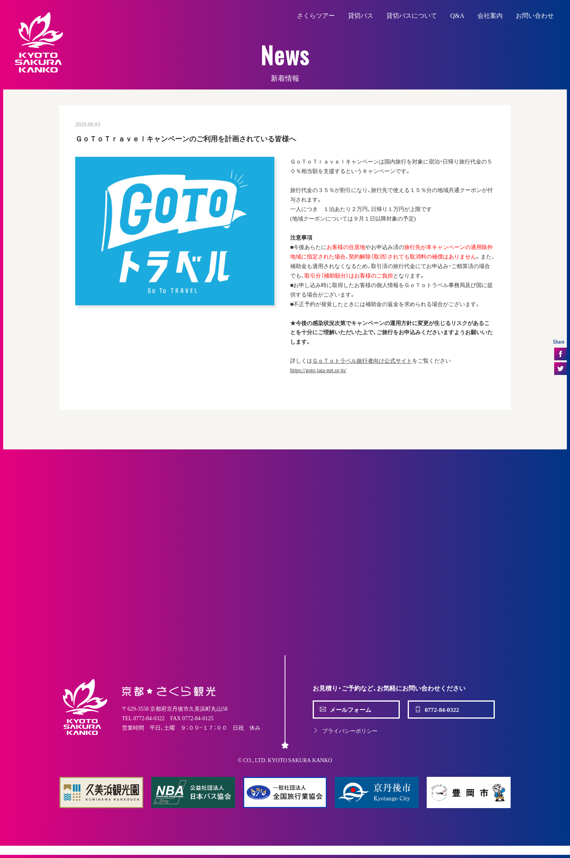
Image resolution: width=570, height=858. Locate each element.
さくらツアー (316, 15)
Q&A (457, 15)
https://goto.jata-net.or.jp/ (318, 370)
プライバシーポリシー (345, 730)
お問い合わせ (535, 15)
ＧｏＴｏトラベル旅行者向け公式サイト (362, 360)
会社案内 (490, 15)
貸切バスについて (411, 15)
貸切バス (360, 15)
